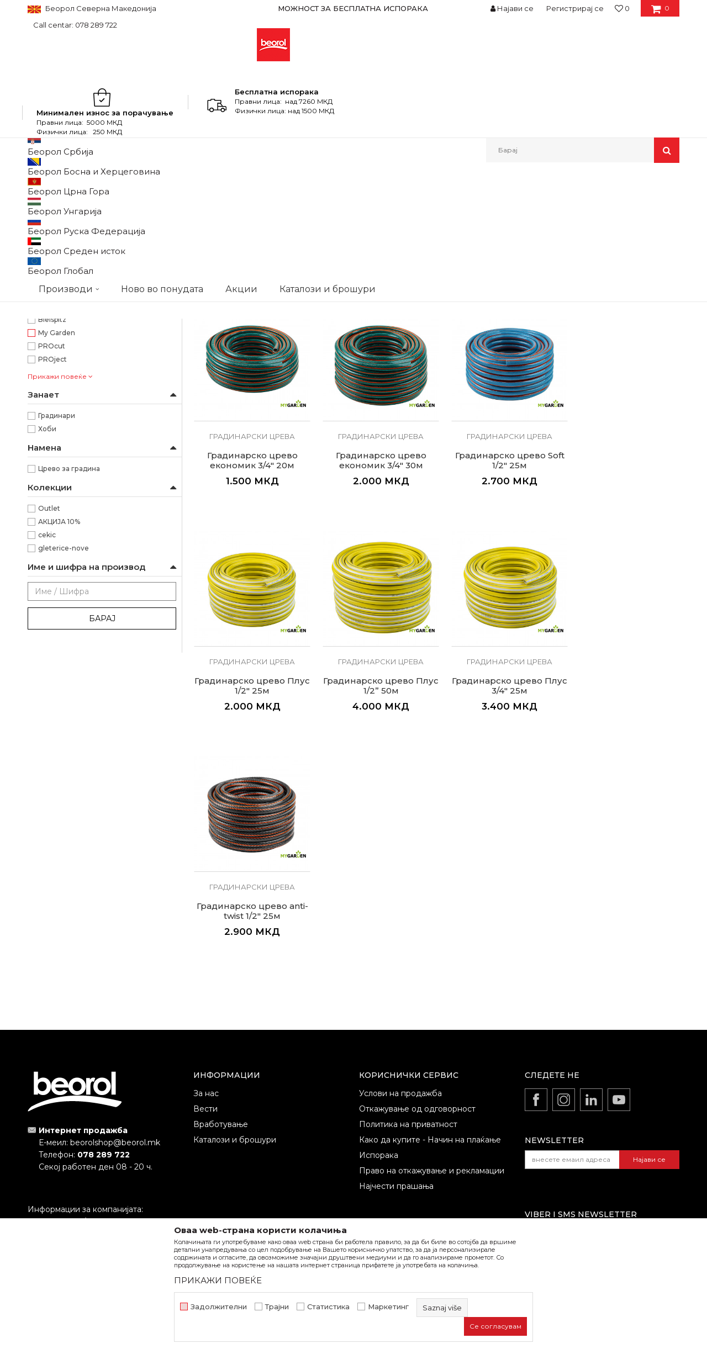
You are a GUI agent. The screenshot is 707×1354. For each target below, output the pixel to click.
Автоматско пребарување (338, 204)
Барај (102, 798)
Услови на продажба (400, 1034)
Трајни (277, 1307)
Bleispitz (52, 499)
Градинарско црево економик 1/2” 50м (498, 410)
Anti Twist (55, 433)
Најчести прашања (396, 1126)
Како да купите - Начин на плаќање (430, 1080)
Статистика (328, 1307)
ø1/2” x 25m (57, 287)
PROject (52, 539)
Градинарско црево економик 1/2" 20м (250, 410)
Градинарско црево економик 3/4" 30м (250, 631)
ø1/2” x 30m (58, 300)
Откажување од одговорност (417, 1049)
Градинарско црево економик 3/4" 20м (623, 410)
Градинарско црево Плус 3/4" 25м (250, 852)
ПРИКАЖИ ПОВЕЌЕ (218, 1280)
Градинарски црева (250, 386)
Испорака (378, 1096)
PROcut (51, 525)
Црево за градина (69, 648)
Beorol (38, 186)
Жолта (49, 353)
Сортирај (416, 204)
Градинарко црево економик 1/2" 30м (374, 410)
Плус (46, 446)
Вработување (220, 1065)
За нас (206, 1034)
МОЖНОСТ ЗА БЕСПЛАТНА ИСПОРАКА (353, 8)
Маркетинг (388, 1307)
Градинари (56, 595)
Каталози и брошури (234, 1080)
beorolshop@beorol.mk (115, 1083)
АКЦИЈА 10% (59, 701)
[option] (353, 8)
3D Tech (52, 486)
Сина (47, 379)
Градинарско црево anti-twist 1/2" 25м (374, 852)
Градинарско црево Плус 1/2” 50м (623, 631)
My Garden (56, 512)
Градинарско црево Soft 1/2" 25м (374, 631)
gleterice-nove (63, 727)
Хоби (47, 608)
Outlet (49, 688)
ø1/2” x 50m (58, 313)
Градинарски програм (72, 231)
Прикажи (550, 204)
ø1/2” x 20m (58, 273)
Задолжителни (219, 1307)
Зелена (51, 366)
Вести (205, 1049)
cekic (47, 714)
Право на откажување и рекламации (431, 1111)
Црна (47, 393)
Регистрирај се (575, 8)
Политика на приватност (408, 1065)
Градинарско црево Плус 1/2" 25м (498, 631)
